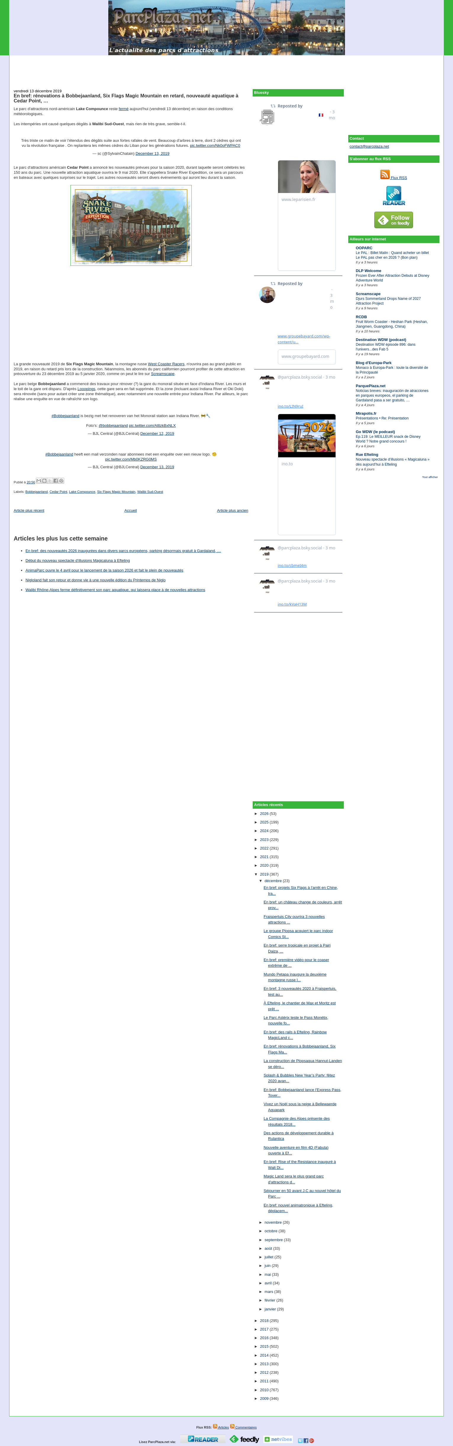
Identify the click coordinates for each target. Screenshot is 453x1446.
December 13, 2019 (152, 153)
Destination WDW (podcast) (381, 339)
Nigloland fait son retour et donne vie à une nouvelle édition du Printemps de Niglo (95, 580)
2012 (265, 1372)
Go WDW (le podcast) (375, 432)
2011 (265, 1381)
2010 (265, 1390)
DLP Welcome (368, 270)
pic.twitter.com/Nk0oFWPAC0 (215, 145)
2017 (265, 1329)
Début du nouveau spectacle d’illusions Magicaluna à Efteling (77, 560)
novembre (274, 1222)
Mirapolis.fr (366, 413)
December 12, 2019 (157, 433)
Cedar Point (58, 491)
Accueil (131, 510)
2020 (265, 865)
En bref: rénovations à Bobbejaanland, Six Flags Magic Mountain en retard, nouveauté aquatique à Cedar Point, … (126, 98)
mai (268, 1274)
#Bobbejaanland (65, 416)
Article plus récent (29, 510)
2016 (265, 1338)
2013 (265, 1364)
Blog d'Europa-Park (374, 363)
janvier (271, 1309)
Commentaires (243, 1427)
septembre (274, 1240)
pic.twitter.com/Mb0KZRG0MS (131, 459)
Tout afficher (430, 477)
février (270, 1300)
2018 (265, 1320)
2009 (265, 1398)
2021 (265, 857)
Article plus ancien (232, 510)
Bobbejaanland (36, 491)
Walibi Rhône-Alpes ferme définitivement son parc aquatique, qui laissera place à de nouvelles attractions (115, 590)
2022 (265, 848)
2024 (265, 831)
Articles (221, 1427)
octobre (271, 1231)
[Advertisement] (226, 68)
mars (269, 1291)
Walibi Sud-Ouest (150, 491)
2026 (265, 813)
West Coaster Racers (166, 364)
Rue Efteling (367, 454)
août (269, 1248)
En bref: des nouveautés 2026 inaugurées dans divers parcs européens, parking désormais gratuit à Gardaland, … (123, 551)
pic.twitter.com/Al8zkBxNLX (152, 425)
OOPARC (364, 248)
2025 (265, 822)
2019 (265, 874)
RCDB (361, 317)
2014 (265, 1355)
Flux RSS (393, 178)
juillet (269, 1257)
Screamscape (368, 294)
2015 (265, 1346)
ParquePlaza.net (371, 386)
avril (269, 1283)
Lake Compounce (82, 491)
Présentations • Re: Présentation (382, 418)
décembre (274, 881)
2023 (265, 839)
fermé (123, 109)
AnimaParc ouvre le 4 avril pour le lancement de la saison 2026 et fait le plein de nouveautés (104, 570)
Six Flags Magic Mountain (116, 491)
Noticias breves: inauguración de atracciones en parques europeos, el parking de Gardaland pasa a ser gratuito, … (392, 395)
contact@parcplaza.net (369, 146)
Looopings (86, 389)
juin (268, 1265)
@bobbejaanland (113, 425)
